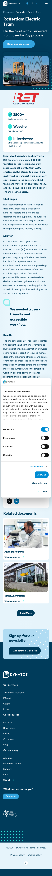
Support (7, 769)
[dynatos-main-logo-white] (15, 674)
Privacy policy (17, 854)
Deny (44, 491)
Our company (10, 750)
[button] (27, 3)
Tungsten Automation (14, 692)
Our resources (11, 714)
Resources (8, 12)
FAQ (5, 774)
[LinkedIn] (26, 863)
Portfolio (7, 722)
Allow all (41, 475)
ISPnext (7, 698)
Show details (36, 466)
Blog (5, 744)
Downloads (9, 728)
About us (7, 757)
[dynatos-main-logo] (11, 3)
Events (6, 733)
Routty (6, 709)
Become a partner (12, 763)
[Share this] (9, 501)
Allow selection (39, 483)
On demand (9, 739)
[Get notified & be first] (25, 650)
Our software (10, 684)
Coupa (6, 703)
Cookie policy (35, 854)
